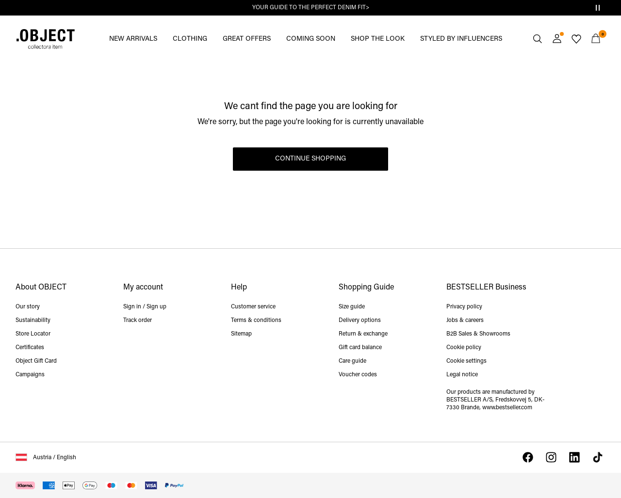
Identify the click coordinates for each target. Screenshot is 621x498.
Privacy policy (464, 307)
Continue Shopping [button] (310, 158)
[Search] (537, 38)
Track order (137, 320)
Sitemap (241, 334)
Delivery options (360, 320)
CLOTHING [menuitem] (190, 39)
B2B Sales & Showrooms (478, 334)
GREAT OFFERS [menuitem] (247, 39)
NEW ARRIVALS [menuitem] (133, 39)
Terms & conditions (256, 320)
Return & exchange (363, 334)
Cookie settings (466, 361)
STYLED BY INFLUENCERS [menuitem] (461, 39)
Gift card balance (360, 348)
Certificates (30, 348)
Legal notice (462, 375)
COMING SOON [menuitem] (310, 39)
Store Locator (33, 334)
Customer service (253, 307)
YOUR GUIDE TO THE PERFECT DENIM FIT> (310, 8)
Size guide (352, 307)
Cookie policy (463, 348)
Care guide (352, 361)
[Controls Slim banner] (597, 8)
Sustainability (33, 320)
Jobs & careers (465, 320)
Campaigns (30, 375)
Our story (28, 307)
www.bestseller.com (507, 408)
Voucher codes (358, 375)
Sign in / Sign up (144, 307)
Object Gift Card (36, 361)
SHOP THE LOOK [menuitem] (378, 39)
